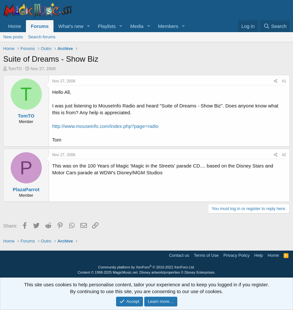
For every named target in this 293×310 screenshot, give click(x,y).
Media (137, 26)
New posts (13, 36)
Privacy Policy (236, 255)
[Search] (275, 26)
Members (168, 26)
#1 (284, 81)
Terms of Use (206, 255)
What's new (70, 26)
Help (258, 255)
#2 (284, 155)
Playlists (107, 26)
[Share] (276, 81)
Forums (40, 26)
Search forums (42, 36)
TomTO (15, 68)
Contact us (179, 255)
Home (14, 26)
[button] (88, 26)
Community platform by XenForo (146, 267)
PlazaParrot (26, 189)
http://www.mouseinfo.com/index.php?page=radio (105, 126)
